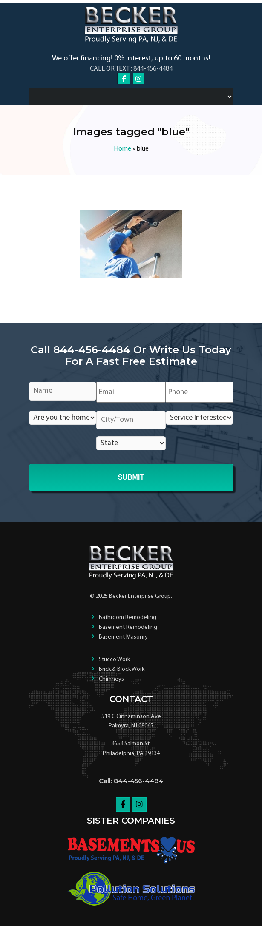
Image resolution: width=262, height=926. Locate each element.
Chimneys (111, 679)
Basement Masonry (123, 637)
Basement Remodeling (128, 627)
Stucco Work (114, 659)
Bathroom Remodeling (127, 617)
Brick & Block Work (121, 669)
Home (122, 148)
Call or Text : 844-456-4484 (131, 68)
